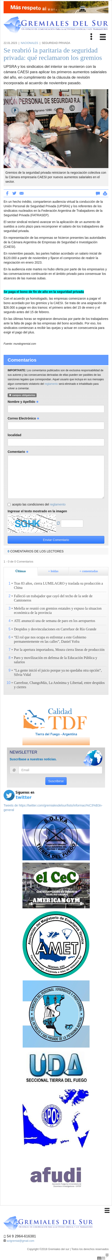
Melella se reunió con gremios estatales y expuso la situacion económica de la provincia (58, 610)
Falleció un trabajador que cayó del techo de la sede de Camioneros (53, 598)
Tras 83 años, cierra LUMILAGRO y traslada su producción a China (58, 585)
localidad (14, 435)
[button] (11, 137)
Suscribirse (56, 781)
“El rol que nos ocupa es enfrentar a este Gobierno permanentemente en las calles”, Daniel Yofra (50, 639)
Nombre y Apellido (23, 401)
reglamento (51, 383)
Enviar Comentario (56, 540)
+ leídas (53, 571)
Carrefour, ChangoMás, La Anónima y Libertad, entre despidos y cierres (59, 685)
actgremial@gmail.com (20, 1240)
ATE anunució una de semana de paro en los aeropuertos (54, 621)
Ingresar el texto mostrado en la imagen (37, 511)
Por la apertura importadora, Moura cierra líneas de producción (59, 650)
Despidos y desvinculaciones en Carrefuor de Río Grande (55, 629)
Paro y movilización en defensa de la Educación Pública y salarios (55, 660)
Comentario (18, 451)
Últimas (20, 571)
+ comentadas (88, 571)
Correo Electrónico (23, 418)
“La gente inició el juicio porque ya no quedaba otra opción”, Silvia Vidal (58, 672)
